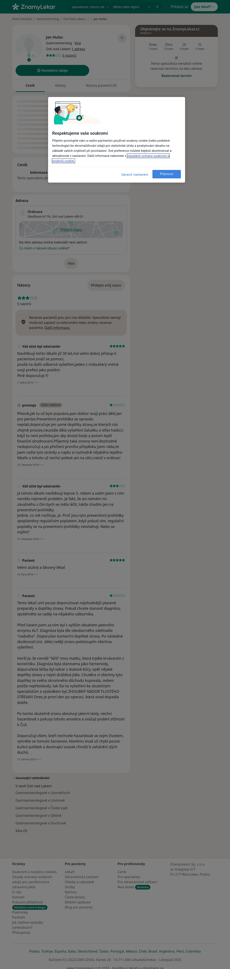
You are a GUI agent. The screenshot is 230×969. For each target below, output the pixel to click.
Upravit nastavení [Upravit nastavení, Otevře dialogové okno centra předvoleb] (134, 174)
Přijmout (166, 174)
